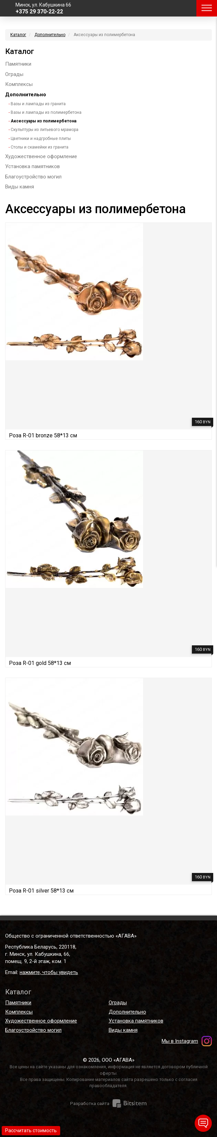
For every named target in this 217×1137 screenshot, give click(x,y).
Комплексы (19, 84)
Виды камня (19, 187)
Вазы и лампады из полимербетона (46, 112)
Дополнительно (49, 34)
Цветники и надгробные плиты (41, 138)
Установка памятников (32, 166)
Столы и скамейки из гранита (39, 147)
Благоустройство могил (33, 177)
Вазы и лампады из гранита (38, 103)
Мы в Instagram (180, 1041)
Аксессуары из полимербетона (43, 121)
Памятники (18, 64)
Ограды (14, 74)
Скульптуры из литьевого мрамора (44, 129)
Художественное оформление (41, 156)
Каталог (18, 34)
